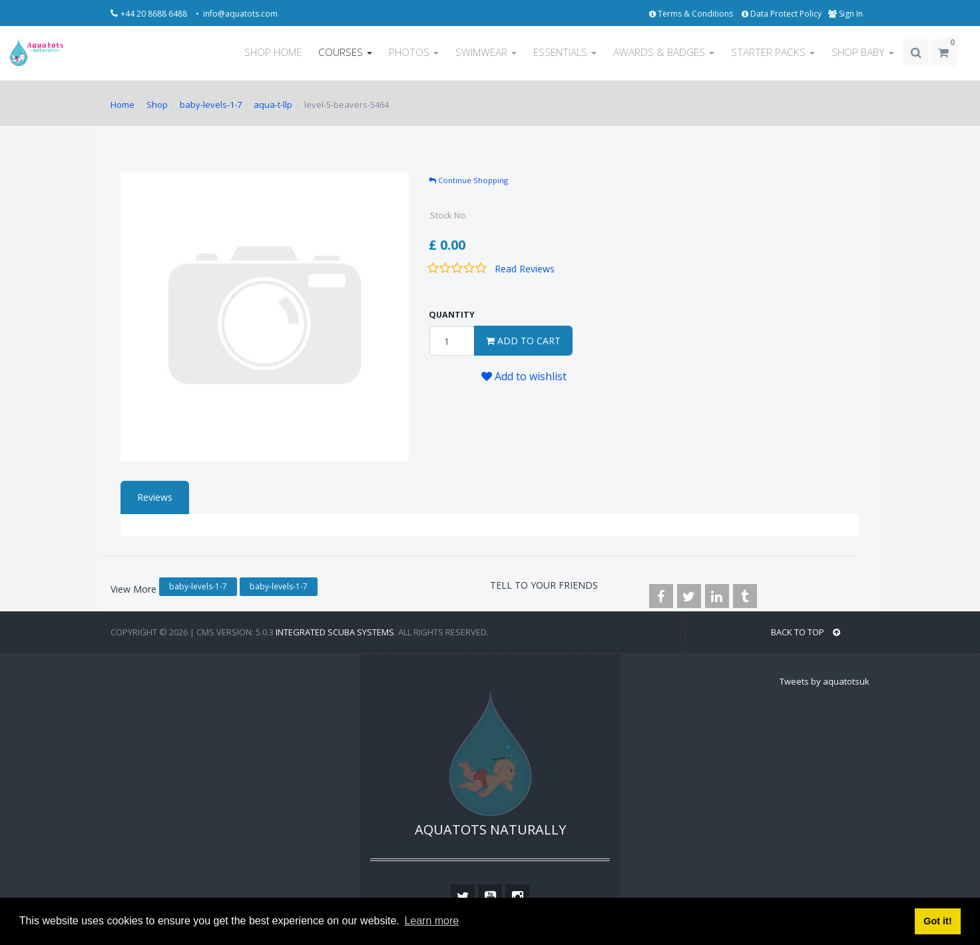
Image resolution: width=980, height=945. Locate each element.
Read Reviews (525, 268)
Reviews (154, 497)
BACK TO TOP (805, 632)
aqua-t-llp (273, 105)
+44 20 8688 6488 (155, 13)
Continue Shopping (468, 180)
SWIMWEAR (486, 52)
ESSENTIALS (565, 52)
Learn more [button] (431, 920)
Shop (157, 105)
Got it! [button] (937, 921)
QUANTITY (452, 314)
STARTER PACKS (773, 52)
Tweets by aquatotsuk (824, 681)
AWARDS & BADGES (663, 52)
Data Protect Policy (782, 13)
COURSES (345, 52)
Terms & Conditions (692, 13)
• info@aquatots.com (237, 13)
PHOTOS (414, 52)
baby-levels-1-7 (211, 105)
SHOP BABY (863, 52)
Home (122, 105)
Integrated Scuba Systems (335, 632)
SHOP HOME (273, 52)
